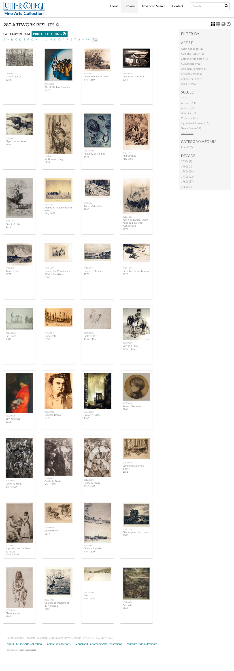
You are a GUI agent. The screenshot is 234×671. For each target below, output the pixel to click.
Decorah (127, 605)
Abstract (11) (188, 103)
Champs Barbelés (93, 548)
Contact (177, 6)
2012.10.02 (127, 268)
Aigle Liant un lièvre (16, 141)
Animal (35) (187, 108)
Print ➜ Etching (49, 34)
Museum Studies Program (142, 644)
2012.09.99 (89, 268)
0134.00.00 (127, 343)
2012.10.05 (127, 153)
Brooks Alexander (132, 406)
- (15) (184, 98)
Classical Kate (13, 613)
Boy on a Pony (130, 346)
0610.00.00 (89, 592)
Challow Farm (51, 530)
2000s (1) (186, 161)
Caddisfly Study (14, 483)
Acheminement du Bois (96, 76)
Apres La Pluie (13, 224)
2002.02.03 (10, 545)
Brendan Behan (53, 415)
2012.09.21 (10, 268)
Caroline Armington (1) (194, 58)
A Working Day (13, 76)
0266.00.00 (89, 333)
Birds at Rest (90, 336)
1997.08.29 (127, 73)
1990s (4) (186, 166)
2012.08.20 (89, 480)
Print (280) (187, 147)
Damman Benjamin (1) (194, 69)
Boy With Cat (13, 419)
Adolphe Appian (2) (192, 53)
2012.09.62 (89, 203)
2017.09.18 (127, 463)
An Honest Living (54, 159)
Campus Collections (58, 644)
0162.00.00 (89, 151)
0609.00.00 (49, 412)
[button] (64, 33)
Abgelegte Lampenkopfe (58, 87)
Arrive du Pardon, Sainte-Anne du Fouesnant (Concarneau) (136, 223)
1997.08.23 (89, 412)
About (113, 6)
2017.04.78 (10, 333)
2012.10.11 (49, 205)
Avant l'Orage (13, 271)
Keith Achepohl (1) (192, 48)
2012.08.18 (10, 481)
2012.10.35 (127, 217)
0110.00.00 (127, 403)
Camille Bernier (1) (191, 79)
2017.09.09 (49, 156)
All (95, 39)
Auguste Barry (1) (191, 63)
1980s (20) (187, 171)
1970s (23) (187, 176)
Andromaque (129, 156)
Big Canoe (11, 336)
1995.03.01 (10, 73)
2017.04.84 (127, 602)
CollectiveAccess (27, 650)
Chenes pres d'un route (135, 532)
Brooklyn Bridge (92, 415)
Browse (130, 6)
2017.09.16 (49, 528)
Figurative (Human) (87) (194, 123)
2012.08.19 (49, 478)
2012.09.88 (89, 545)
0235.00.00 (10, 416)
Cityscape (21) (189, 118)
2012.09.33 (89, 73)
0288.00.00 (49, 84)
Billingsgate (50, 336)
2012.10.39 (49, 268)
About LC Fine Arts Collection (24, 644)
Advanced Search (154, 6)
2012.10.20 (127, 529)
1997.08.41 (49, 333)
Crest (86, 595)
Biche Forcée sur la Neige (136, 271)
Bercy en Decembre (94, 271)
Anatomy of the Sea (94, 154)
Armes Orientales (93, 206)
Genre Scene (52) (191, 128)
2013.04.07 (10, 138)
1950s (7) (186, 186)
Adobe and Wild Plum (134, 76)
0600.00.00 (10, 610)
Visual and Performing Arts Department (99, 644)
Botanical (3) (188, 113)
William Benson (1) (192, 73)
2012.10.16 (49, 600)
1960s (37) (187, 181)
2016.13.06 (10, 221)
